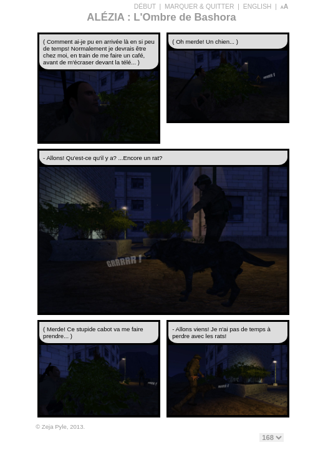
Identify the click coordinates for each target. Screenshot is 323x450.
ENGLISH (257, 6)
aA (285, 6)
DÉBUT (145, 6)
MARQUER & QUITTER (199, 6)
